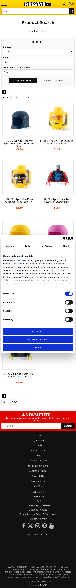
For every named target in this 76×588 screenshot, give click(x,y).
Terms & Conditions (38, 465)
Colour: (7, 47)
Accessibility (38, 475)
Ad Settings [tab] (47, 246)
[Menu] (4, 4)
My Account (38, 440)
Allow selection (38, 339)
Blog (38, 455)
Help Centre (38, 496)
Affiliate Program (38, 518)
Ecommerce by (38, 584)
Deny (38, 348)
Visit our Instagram (38, 534)
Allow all (38, 331)
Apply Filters (23, 80)
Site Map (38, 486)
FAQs (38, 500)
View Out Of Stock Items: (17, 67)
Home (38, 435)
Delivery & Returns (38, 460)
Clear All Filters (53, 80)
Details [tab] (28, 246)
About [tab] (66, 246)
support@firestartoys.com (38, 505)
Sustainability (38, 481)
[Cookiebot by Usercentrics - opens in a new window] (61, 238)
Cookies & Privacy (38, 470)
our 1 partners (18, 260)
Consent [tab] (10, 246)
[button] (38, 72)
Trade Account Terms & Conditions (38, 514)
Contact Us (38, 491)
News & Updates (38, 450)
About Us (38, 445)
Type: (6, 57)
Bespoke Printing (38, 509)
